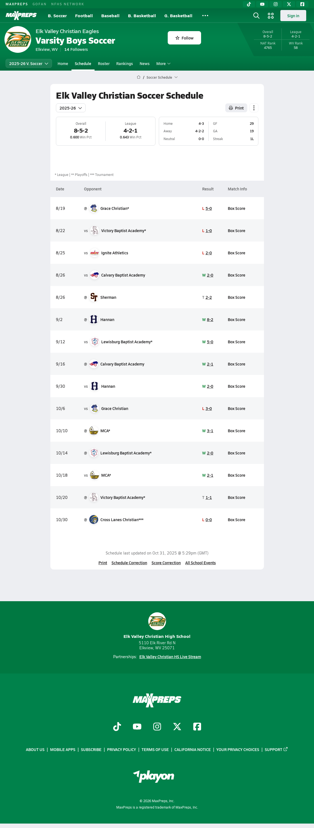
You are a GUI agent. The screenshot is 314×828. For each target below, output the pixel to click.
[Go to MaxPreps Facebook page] (197, 727)
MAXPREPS (17, 4)
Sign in (293, 15)
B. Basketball (142, 15)
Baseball (110, 15)
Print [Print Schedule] (236, 108)
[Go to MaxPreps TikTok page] (117, 727)
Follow (184, 38)
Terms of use (155, 749)
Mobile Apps (62, 749)
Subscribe (91, 749)
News (145, 63)
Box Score (236, 208)
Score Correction (166, 562)
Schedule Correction (129, 562)
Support (276, 749)
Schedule (83, 63)
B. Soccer (57, 15)
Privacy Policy (121, 749)
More (162, 63)
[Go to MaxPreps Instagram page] (157, 727)
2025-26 (71, 108)
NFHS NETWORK (67, 4)
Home (63, 63)
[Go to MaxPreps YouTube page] (137, 727)
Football (84, 15)
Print (102, 562)
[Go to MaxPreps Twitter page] (177, 727)
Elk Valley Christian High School (157, 625)
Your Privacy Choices (237, 749)
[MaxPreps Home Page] (139, 77)
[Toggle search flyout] (256, 15)
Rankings (124, 63)
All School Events (200, 562)
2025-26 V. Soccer (28, 63)
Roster (104, 63)
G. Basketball (178, 15)
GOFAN (40, 4)
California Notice (192, 749)
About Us (35, 749)
